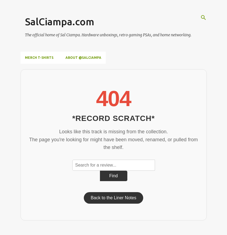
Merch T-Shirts (39, 57)
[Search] (203, 17)
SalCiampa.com (59, 21)
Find (113, 175)
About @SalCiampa (83, 57)
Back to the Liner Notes (113, 197)
